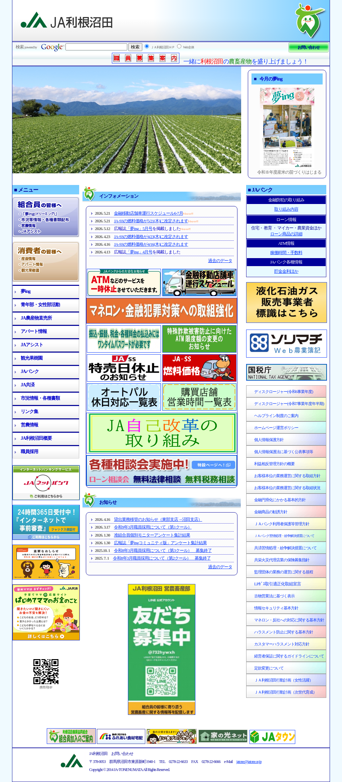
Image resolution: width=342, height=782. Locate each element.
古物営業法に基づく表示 (274, 596)
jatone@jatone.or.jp (249, 761)
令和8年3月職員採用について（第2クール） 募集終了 (162, 558)
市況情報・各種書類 (40, 398)
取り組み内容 (286, 209)
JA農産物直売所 (36, 318)
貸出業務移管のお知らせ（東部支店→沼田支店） (158, 519)
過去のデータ (220, 260)
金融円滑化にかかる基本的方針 (280, 500)
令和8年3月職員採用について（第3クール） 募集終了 (163, 550)
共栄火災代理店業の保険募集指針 (281, 560)
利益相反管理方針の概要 (274, 463)
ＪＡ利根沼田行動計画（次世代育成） (285, 692)
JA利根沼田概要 (36, 438)
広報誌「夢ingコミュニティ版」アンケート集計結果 (160, 542)
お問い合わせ (309, 47)
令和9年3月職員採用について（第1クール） (153, 527)
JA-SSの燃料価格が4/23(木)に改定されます (151, 236)
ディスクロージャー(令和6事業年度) (283, 391)
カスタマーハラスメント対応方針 (281, 644)
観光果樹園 (31, 358)
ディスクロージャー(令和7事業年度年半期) (289, 403)
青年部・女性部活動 (40, 304)
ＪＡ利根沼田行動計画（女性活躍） (283, 680)
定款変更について (269, 668)
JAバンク (30, 371)
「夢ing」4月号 (139, 251)
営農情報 (29, 424)
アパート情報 (34, 331)
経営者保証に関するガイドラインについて (289, 656)
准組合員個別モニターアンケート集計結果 (152, 535)
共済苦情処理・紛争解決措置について (285, 548)
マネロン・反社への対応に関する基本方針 (289, 620)
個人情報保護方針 (269, 439)
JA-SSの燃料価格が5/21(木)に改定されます (151, 220)
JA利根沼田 (67, 20)
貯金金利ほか (286, 271)
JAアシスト (32, 344)
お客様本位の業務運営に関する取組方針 (287, 475)
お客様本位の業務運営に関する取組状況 (287, 487)
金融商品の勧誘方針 (270, 512)
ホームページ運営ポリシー (276, 427)
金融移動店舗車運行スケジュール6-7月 (148, 213)
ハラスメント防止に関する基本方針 (283, 632)
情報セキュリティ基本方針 (276, 608)
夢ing (25, 291)
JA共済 (27, 384)
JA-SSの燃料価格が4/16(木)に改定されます (151, 244)
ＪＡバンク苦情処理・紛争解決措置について (284, 536)
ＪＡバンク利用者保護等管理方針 (281, 524)
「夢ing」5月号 (139, 228)
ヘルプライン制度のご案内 (276, 415)
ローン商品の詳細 (286, 233)
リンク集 (29, 411)
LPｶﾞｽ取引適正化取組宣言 (277, 583)
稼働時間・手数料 (286, 252)
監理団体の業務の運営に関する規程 (283, 572)
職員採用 (29, 451)
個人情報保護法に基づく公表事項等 (283, 451)
